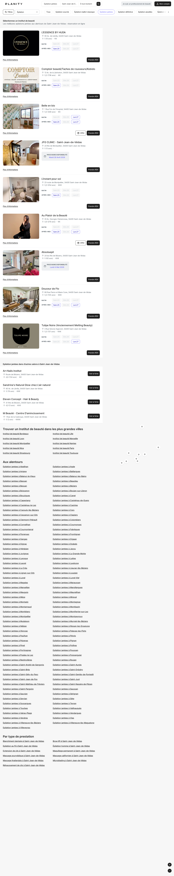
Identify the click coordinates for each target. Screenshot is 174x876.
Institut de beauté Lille (63, 434)
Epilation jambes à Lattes (64, 558)
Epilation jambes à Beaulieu (65, 481)
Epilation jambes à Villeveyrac (16, 727)
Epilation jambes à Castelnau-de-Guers (71, 500)
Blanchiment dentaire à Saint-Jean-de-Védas (23, 741)
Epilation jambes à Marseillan (16, 587)
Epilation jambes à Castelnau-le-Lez (19, 505)
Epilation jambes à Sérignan (65, 694)
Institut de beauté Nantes (64, 443)
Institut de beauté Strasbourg (16, 453)
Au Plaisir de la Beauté (54, 215)
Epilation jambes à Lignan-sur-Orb (18, 573)
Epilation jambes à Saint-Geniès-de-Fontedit (73, 674)
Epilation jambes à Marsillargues (68, 587)
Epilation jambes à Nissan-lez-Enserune (71, 626)
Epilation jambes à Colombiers (67, 520)
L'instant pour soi (51, 178)
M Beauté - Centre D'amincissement (23, 413)
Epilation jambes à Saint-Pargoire (18, 689)
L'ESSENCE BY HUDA (54, 32)
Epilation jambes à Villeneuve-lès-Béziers (22, 723)
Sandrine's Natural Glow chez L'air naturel (27, 385)
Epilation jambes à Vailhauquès (67, 708)
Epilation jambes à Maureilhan (66, 592)
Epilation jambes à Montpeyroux (68, 616)
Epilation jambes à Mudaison (16, 621)
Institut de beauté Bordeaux (16, 434)
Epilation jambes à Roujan (64, 660)
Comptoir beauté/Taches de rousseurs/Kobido (68, 69)
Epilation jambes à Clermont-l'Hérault (20, 520)
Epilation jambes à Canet (64, 495)
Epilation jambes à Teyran (64, 703)
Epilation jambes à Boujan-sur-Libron (70, 491)
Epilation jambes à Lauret (14, 563)
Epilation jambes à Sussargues (17, 703)
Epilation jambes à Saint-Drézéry (68, 669)
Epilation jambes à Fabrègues (66, 529)
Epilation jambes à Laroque (15, 558)
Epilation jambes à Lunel (14, 578)
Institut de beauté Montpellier (16, 443)
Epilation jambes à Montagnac (67, 602)
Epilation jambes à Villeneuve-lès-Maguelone (73, 723)
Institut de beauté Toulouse (65, 453)
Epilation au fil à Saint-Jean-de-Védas (20, 746)
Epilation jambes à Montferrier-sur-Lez (70, 611)
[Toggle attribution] (171, 873)
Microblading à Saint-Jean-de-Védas (70, 760)
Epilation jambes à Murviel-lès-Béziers (70, 621)
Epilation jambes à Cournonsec (67, 524)
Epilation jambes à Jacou (64, 549)
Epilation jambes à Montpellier (17, 616)
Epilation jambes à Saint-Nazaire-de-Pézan (72, 684)
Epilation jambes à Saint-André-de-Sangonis (23, 665)
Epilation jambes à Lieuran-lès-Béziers (70, 568)
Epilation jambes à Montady (15, 602)
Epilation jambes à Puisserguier (67, 655)
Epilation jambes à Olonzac (15, 631)
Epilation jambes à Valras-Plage (17, 713)
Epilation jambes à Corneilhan (16, 524)
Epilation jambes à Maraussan (66, 582)
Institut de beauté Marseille (65, 438)
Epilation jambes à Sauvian (15, 694)
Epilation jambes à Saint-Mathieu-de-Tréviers (23, 684)
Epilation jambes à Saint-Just (66, 679)
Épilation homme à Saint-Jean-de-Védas (71, 746)
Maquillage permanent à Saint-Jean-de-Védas (74, 751)
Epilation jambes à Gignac (15, 544)
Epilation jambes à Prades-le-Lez (18, 655)
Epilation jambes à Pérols (64, 636)
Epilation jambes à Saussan (65, 689)
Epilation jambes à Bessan (15, 486)
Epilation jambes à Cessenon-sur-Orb (20, 515)
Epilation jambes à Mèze (14, 597)
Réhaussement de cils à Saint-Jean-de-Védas (24, 765)
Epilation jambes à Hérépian (16, 549)
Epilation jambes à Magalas (15, 582)
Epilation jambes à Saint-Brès (16, 669)
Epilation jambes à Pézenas (15, 640)
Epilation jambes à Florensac (16, 534)
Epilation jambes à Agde (64, 466)
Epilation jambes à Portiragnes (17, 650)
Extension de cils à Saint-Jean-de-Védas (21, 751)
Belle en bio (48, 105)
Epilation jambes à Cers (63, 510)
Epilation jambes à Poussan (65, 650)
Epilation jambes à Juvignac (16, 553)
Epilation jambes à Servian (15, 698)
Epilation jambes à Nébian (15, 626)
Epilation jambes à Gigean (65, 539)
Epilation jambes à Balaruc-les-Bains (69, 476)
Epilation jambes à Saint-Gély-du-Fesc (20, 674)
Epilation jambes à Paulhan (15, 636)
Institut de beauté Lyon (13, 438)
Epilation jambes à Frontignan (66, 534)
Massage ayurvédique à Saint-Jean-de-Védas (24, 755)
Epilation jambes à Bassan (15, 481)
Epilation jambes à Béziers (65, 486)
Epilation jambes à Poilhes (65, 645)
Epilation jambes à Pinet (14, 645)
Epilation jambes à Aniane (15, 471)
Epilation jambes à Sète (63, 698)
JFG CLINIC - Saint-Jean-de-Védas (62, 142)
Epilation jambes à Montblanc (16, 611)
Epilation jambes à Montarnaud (17, 607)
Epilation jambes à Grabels (65, 544)
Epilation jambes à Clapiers (65, 515)
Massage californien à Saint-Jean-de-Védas (73, 755)
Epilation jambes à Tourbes (15, 708)
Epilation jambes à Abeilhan (15, 466)
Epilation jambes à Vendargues (67, 713)
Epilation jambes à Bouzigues (16, 495)
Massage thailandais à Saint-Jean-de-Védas (23, 760)
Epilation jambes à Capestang (16, 500)
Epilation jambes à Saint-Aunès (67, 665)
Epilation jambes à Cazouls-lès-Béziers (21, 510)
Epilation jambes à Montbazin (66, 607)
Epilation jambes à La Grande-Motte (69, 553)
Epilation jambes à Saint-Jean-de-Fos (20, 679)
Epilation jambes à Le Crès (15, 568)
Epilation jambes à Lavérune (66, 563)
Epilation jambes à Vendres (15, 718)
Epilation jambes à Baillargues (66, 471)
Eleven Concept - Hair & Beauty (21, 399)
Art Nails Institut (12, 370)
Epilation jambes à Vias (63, 718)
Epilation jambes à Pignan (64, 640)
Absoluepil (48, 252)
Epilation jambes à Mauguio (15, 592)
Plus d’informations (10, 60)
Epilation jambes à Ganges (15, 539)
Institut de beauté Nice (13, 448)
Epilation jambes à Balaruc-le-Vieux (19, 476)
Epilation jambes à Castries (65, 505)
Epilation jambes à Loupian (65, 573)
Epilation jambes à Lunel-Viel (66, 578)
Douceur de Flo (50, 288)
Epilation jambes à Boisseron (16, 491)
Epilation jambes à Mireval (65, 597)
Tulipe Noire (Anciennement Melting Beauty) (67, 325)
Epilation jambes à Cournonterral (18, 529)
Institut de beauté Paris (63, 448)
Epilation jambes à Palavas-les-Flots (69, 631)
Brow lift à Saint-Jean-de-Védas (67, 741)
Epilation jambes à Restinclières (17, 660)
